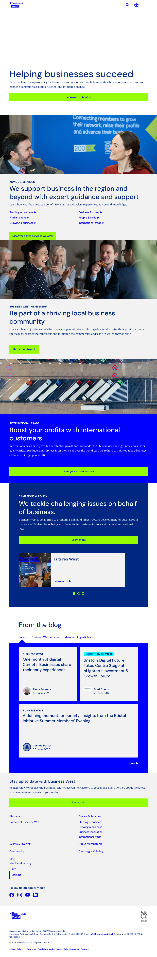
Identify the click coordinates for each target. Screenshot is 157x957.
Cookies (84, 949)
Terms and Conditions (37, 949)
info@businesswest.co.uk (101, 934)
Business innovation (91, 832)
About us (14, 816)
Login (12, 868)
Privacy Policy (16, 949)
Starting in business (90, 822)
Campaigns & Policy (91, 851)
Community (16, 851)
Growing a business (90, 827)
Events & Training (20, 844)
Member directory (20, 863)
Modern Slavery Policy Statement (64, 949)
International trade (90, 837)
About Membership (90, 844)
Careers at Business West (24, 822)
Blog (12, 859)
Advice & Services (90, 816)
